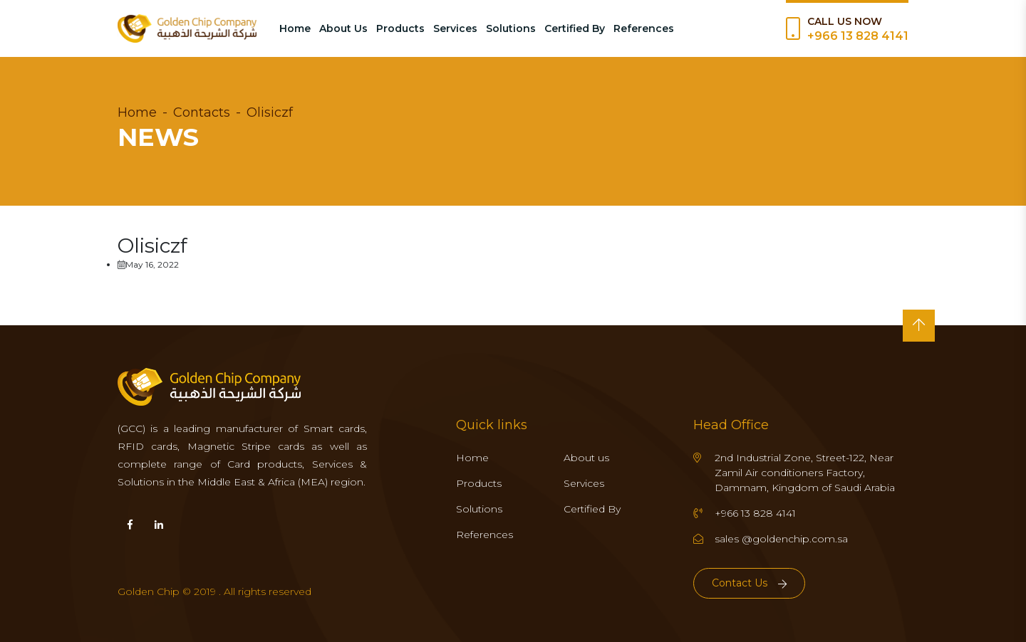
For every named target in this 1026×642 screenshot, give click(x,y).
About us (586, 457)
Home (295, 28)
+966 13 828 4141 (857, 36)
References (643, 28)
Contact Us (749, 583)
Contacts (201, 112)
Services (455, 28)
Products (400, 28)
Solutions (511, 28)
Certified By (574, 28)
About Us (343, 28)
